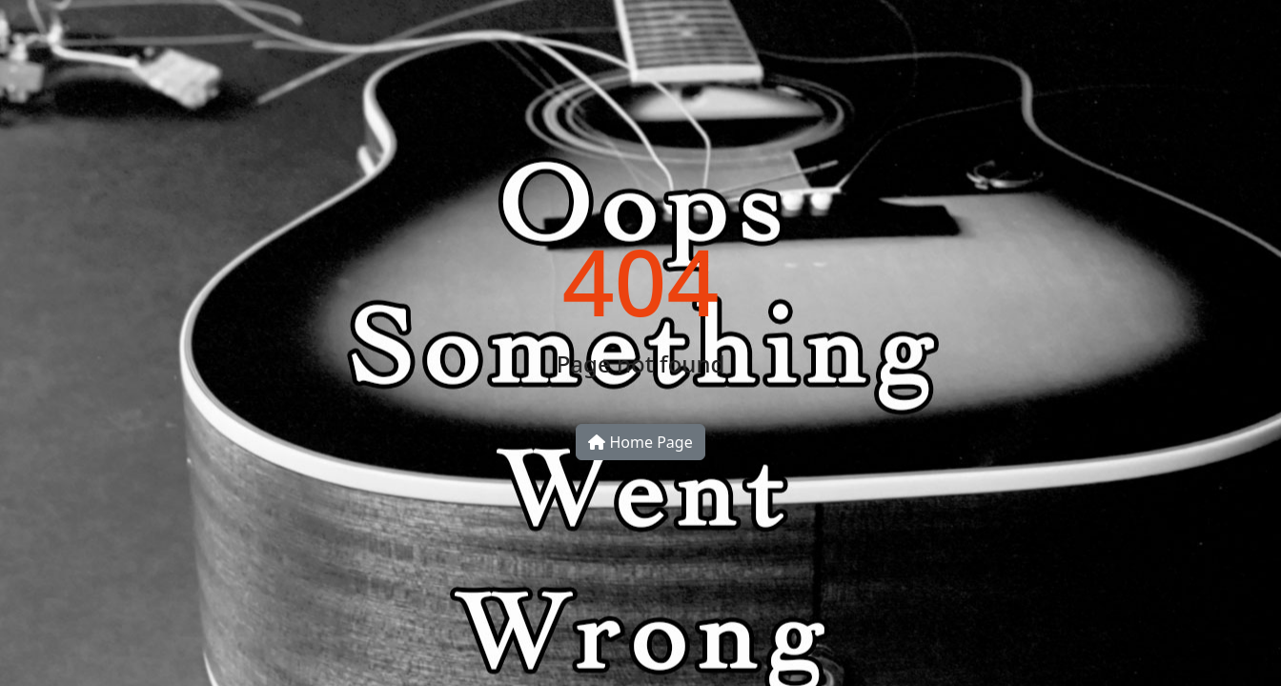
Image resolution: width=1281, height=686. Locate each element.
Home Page (640, 442)
